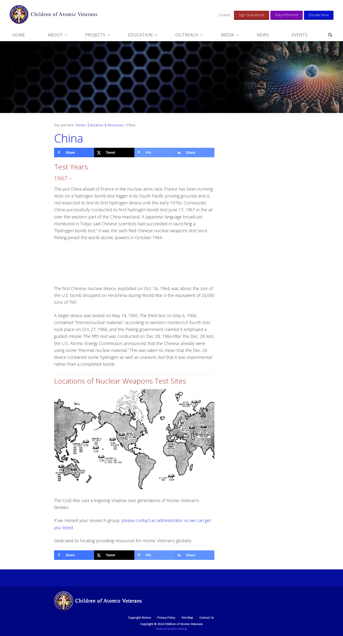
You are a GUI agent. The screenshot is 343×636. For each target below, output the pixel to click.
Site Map (187, 617)
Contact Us (206, 617)
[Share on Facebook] (74, 152)
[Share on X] (114, 152)
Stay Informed (286, 14)
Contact (224, 14)
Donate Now (319, 14)
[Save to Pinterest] (154, 152)
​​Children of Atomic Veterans (53, 14)
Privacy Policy (166, 617)
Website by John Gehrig (171, 629)
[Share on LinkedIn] (194, 152)
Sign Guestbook (251, 14)
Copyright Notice (139, 617)
